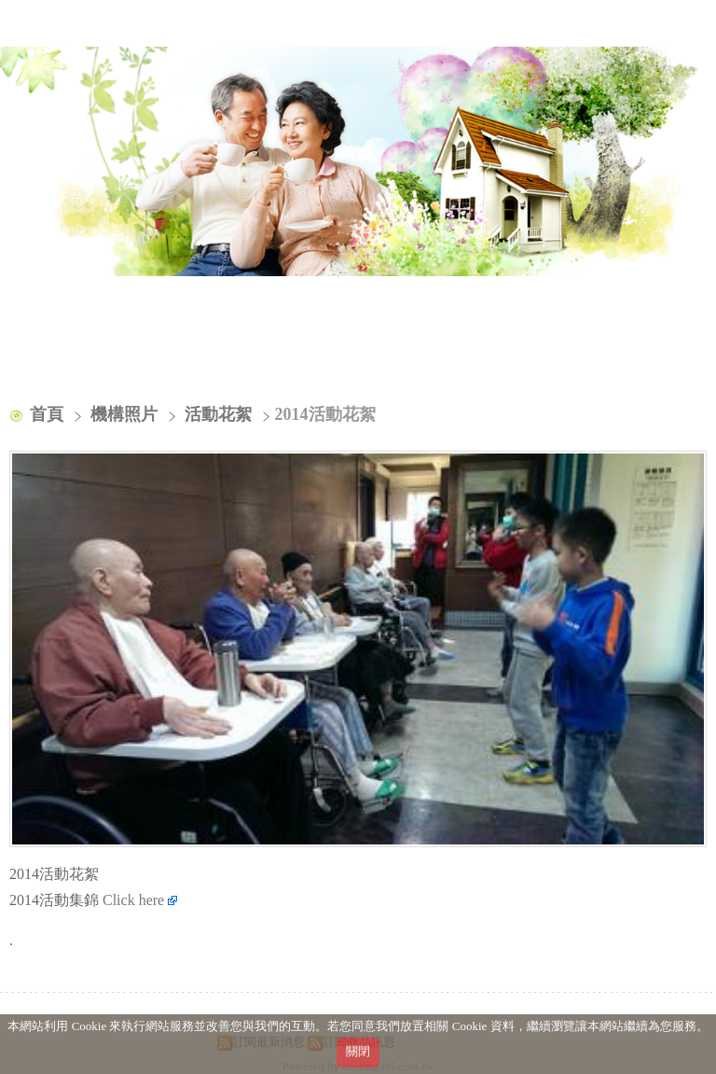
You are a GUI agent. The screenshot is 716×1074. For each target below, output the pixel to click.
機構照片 (126, 414)
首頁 (46, 414)
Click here (140, 900)
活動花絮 (218, 414)
